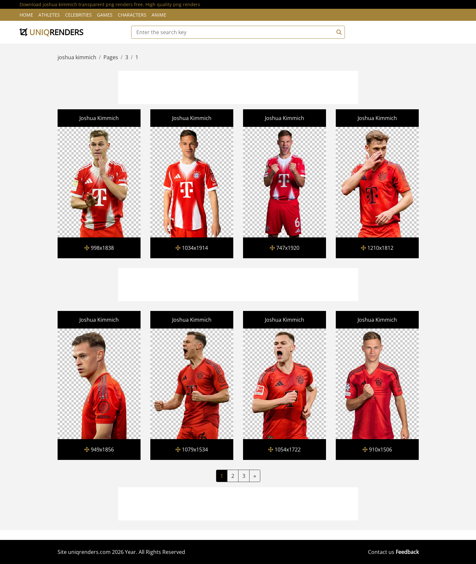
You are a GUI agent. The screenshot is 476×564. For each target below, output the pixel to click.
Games (105, 15)
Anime (159, 15)
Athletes (49, 15)
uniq (51, 32)
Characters (132, 15)
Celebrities (78, 15)
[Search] (338, 32)
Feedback (407, 552)
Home (26, 15)
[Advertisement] (238, 86)
